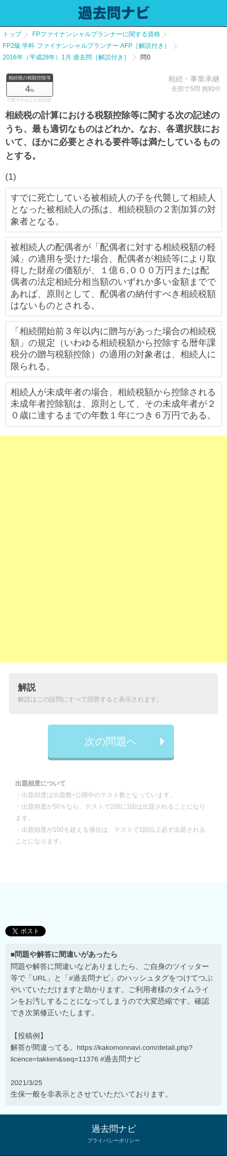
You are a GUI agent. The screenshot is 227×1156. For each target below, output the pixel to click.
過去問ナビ (113, 1129)
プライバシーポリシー (113, 1140)
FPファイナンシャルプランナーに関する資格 (96, 34)
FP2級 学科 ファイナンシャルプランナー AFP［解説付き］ (86, 45)
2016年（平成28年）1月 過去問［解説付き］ (66, 57)
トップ (12, 34)
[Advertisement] (113, 549)
